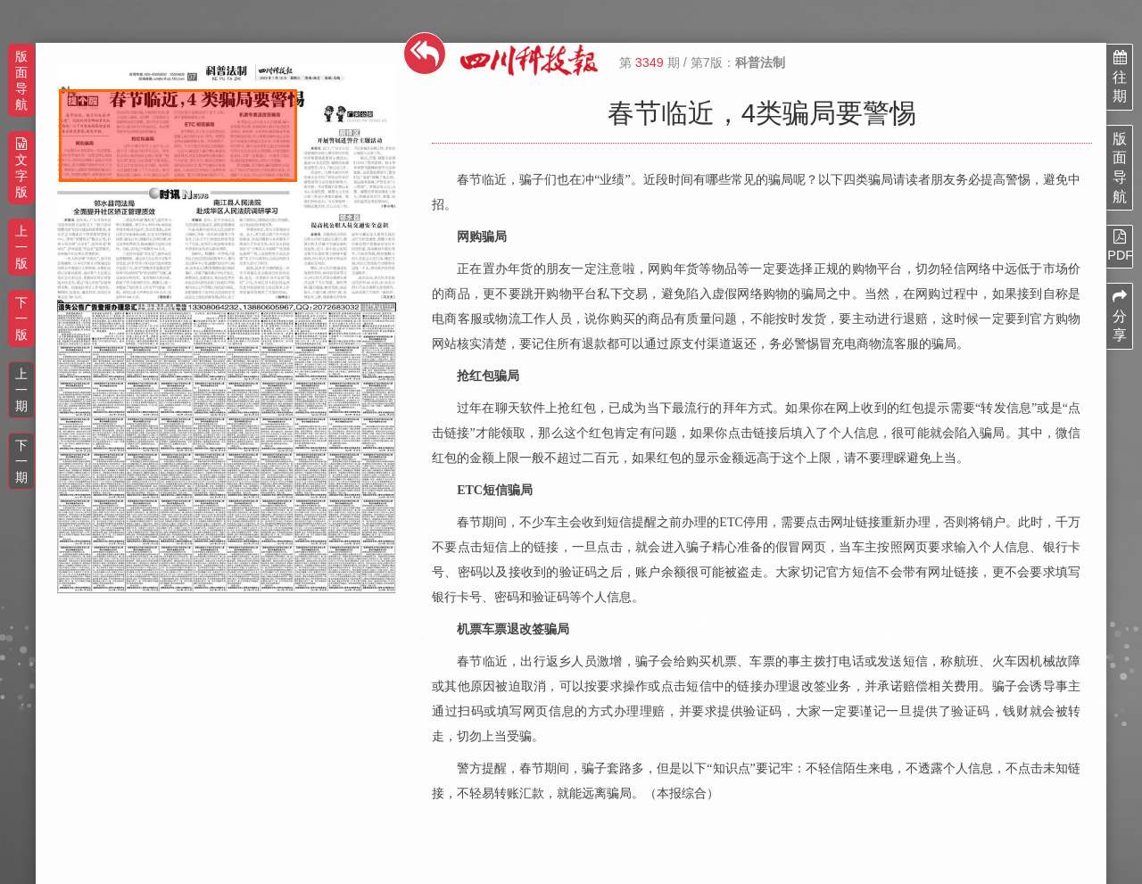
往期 (1120, 76)
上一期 (21, 390)
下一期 (21, 461)
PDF (1119, 245)
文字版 (21, 168)
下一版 (21, 318)
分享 (1120, 316)
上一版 (21, 247)
